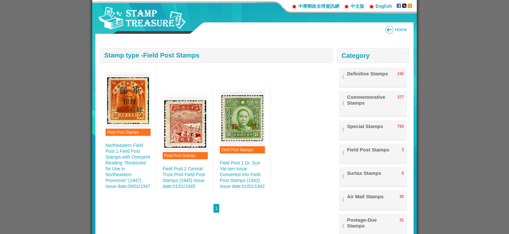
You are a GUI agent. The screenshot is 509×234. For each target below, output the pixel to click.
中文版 (357, 6)
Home (401, 29)
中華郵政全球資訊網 (318, 6)
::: (284, 6)
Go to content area (3, 3)
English (384, 6)
